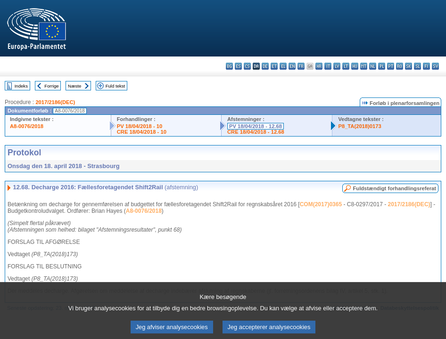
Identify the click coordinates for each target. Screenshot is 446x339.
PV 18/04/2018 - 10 (139, 126)
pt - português (390, 66)
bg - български (229, 66)
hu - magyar (354, 66)
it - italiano (327, 66)
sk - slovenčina (408, 66)
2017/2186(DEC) (55, 102)
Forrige (51, 86)
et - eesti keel (274, 66)
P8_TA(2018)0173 (359, 126)
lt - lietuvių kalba (345, 66)
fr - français (301, 66)
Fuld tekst (115, 86)
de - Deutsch (265, 66)
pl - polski (381, 66)
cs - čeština (247, 66)
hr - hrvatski (318, 66)
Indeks (21, 86)
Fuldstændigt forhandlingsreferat (394, 188)
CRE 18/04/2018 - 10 (141, 132)
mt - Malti (363, 66)
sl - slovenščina (417, 66)
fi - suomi (426, 66)
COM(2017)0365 (321, 204)
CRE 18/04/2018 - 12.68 (255, 132)
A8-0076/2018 (26, 126)
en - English (292, 66)
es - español (238, 66)
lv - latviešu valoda (336, 66)
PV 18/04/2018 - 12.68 (255, 126)
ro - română (399, 66)
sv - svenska (435, 66)
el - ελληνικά (283, 66)
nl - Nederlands (372, 66)
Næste (74, 86)
